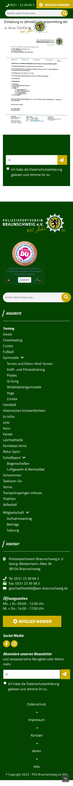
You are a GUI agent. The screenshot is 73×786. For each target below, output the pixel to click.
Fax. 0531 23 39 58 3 (24, 583)
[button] (11, 357)
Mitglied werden (32, 621)
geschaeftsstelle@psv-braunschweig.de (38, 588)
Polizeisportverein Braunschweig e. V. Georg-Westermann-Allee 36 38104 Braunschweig (36, 563)
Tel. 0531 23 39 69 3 (24, 578)
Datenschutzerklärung (45, 169)
